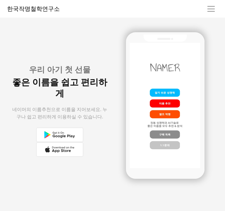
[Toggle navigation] (211, 9)
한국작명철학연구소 (33, 9)
